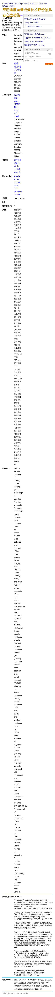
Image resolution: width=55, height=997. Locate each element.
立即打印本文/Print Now (33, 41)
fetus (16, 185)
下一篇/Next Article (31, 23)
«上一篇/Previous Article (11, 3)
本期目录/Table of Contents (34, 19)
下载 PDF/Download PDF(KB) (37, 38)
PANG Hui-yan (17, 98)
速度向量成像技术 (17, 163)
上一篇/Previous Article (33, 26)
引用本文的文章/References (35, 34)
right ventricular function (18, 191)
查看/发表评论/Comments (34, 45)
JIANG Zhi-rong (17, 107)
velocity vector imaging (17, 179)
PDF (21, 16)
